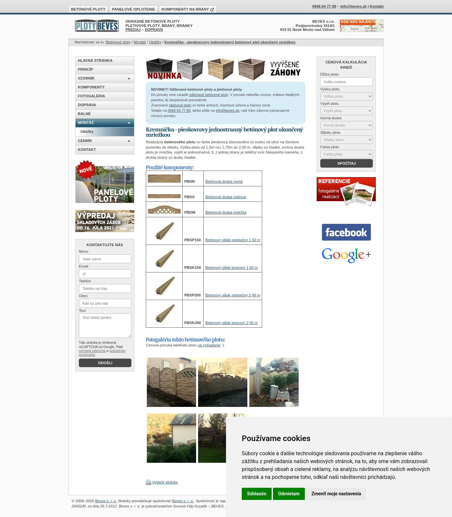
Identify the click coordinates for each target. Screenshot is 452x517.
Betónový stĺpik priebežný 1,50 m (232, 240)
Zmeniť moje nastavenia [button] (336, 493)
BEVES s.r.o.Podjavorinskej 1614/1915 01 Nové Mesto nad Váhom (307, 25)
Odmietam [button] (289, 493)
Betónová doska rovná (223, 181)
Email (83, 266)
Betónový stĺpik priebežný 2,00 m (232, 295)
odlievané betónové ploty (208, 95)
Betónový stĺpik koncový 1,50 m (231, 268)
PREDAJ (133, 30)
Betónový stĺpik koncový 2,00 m (231, 323)
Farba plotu (329, 147)
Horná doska (331, 118)
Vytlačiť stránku (165, 482)
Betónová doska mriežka (225, 212)
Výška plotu (330, 89)
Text (82, 311)
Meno (83, 251)
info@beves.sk (227, 110)
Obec (83, 296)
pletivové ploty (180, 105)
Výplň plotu (329, 104)
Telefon (85, 281)
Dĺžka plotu (329, 74)
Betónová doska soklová (225, 197)
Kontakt (377, 6)
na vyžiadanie (209, 345)
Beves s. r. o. (106, 501)
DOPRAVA (154, 30)
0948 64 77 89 (179, 110)
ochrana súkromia (92, 351)
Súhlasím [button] (256, 493)
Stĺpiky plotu (330, 132)
